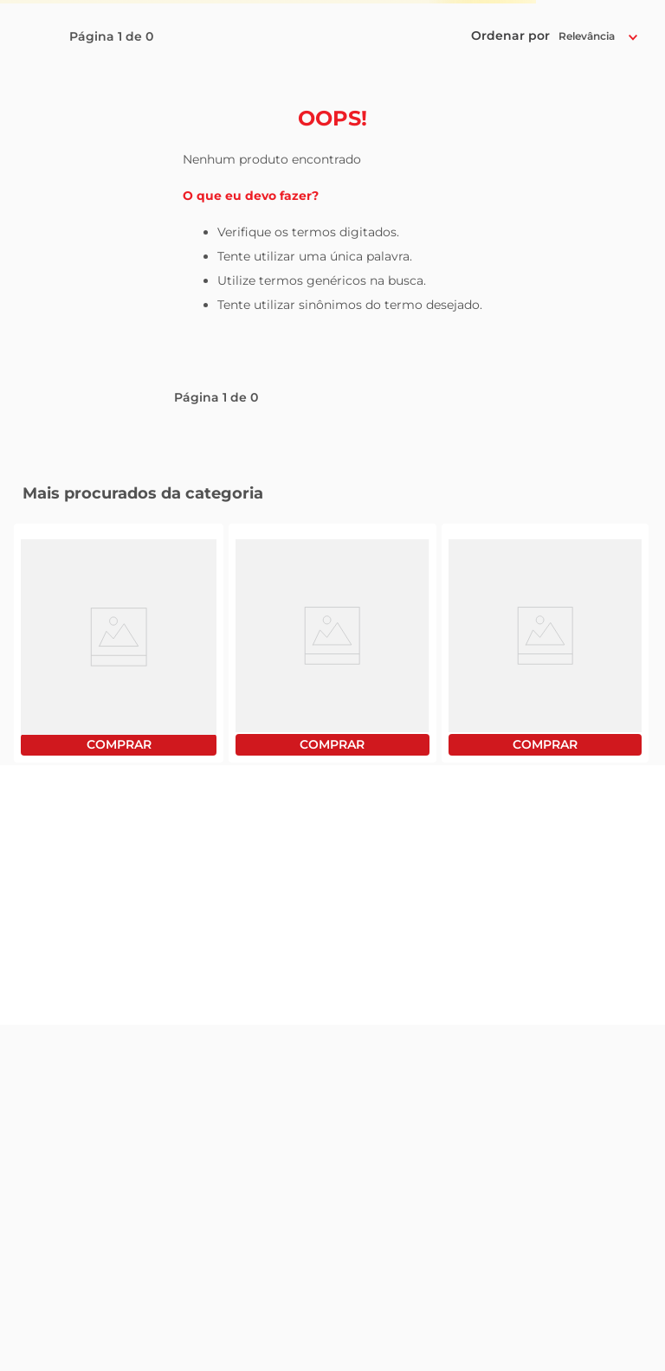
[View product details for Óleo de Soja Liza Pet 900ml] (545, 643)
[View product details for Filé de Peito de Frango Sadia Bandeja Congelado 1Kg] (118, 643)
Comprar (118, 745)
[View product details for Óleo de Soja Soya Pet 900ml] (332, 643)
